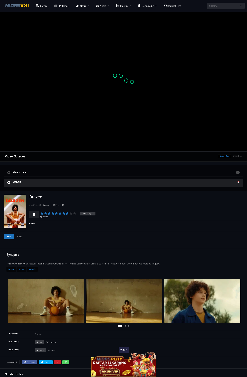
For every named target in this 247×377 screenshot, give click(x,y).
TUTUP (124, 350)
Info (9, 236)
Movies (41, 6)
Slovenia (32, 269)
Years (101, 6)
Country (121, 6)
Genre (80, 6)
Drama (32, 224)
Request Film (172, 6)
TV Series (61, 6)
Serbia (21, 269)
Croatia (11, 269)
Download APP (147, 6)
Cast (19, 236)
